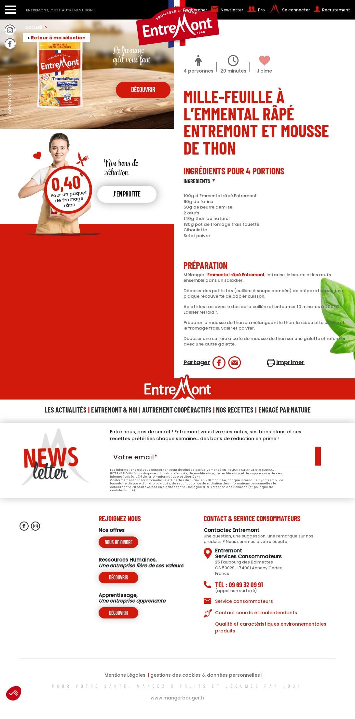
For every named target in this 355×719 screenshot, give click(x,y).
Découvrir (118, 578)
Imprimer (290, 362)
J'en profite (127, 194)
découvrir (143, 90)
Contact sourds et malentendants (256, 612)
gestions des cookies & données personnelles (205, 675)
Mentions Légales (124, 675)
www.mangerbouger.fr (178, 698)
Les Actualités (66, 409)
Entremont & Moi (114, 409)
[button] (13, 693)
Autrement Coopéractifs (177, 409)
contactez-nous (10, 109)
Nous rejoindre (118, 543)
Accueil (36, 27)
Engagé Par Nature (284, 409)
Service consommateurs (244, 601)
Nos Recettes (234, 409)
